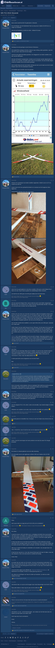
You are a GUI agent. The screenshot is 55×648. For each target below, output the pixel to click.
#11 (52, 416)
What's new (15, 5)
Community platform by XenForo (27, 646)
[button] (20, 5)
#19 (52, 597)
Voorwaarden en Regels (31, 644)
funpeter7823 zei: (16, 374)
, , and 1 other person (23, 630)
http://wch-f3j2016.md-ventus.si (39, 570)
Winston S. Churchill (16, 627)
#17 (52, 560)
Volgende (13, 17)
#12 (52, 427)
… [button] (7, 17)
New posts (3, 8)
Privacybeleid (40, 644)
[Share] (51, 20)
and (16, 176)
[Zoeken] (52, 5)
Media (23, 5)
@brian (13, 336)
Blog (12, 297)
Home (3, 5)
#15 (52, 517)
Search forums (9, 8)
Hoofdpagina (49, 644)
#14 (52, 448)
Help (45, 644)
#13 (52, 438)
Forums (9, 5)
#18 (52, 582)
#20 (52, 609)
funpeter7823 (4, 15)
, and (17, 514)
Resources (30, 5)
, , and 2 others (21, 41)
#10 (52, 402)
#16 (52, 529)
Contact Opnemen (21, 644)
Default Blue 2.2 (5, 644)
